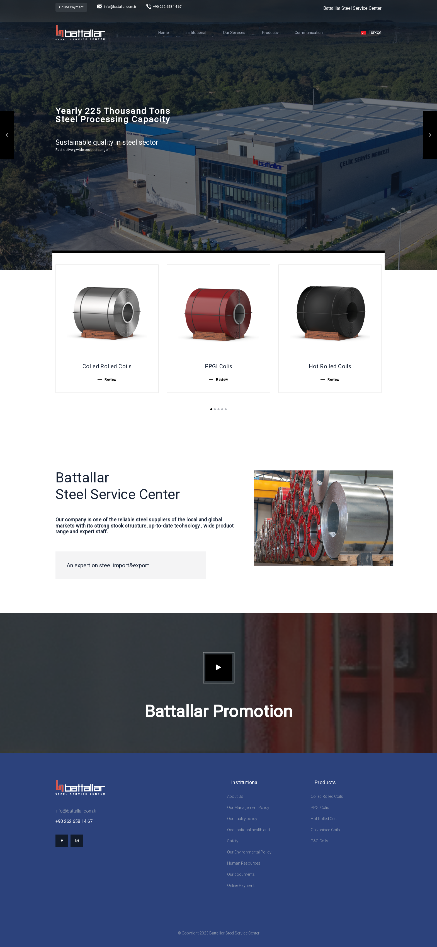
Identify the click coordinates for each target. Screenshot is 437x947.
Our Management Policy (248, 807)
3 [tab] (219, 409)
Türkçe (371, 32)
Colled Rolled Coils (327, 796)
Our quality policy (242, 818)
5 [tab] (226, 409)
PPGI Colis (320, 807)
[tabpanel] (107, 328)
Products (270, 32)
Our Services (234, 32)
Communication (309, 32)
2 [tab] (215, 409)
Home (163, 32)
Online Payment (71, 7)
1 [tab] (211, 409)
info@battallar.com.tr (116, 6)
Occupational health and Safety (248, 835)
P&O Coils (319, 841)
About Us (235, 796)
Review (110, 380)
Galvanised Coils (325, 830)
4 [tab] (222, 409)
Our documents (241, 874)
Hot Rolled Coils (325, 818)
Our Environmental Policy (249, 852)
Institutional (196, 32)
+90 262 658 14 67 (164, 6)
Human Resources (243, 863)
